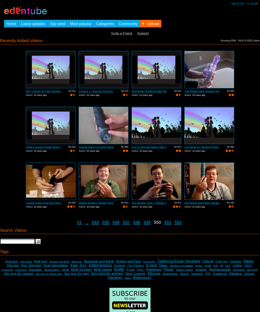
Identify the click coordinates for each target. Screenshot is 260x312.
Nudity (119, 269)
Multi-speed (103, 270)
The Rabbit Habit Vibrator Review (201, 91)
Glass (163, 265)
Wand (127, 278)
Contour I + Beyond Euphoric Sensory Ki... (96, 91)
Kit (221, 265)
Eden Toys (78, 265)
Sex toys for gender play (49, 274)
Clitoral (207, 261)
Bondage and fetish (99, 261)
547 (126, 222)
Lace (227, 265)
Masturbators (52, 269)
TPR (208, 273)
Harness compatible (181, 265)
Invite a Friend (121, 33)
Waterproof (142, 278)
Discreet (13, 265)
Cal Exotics (149, 261)
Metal (65, 269)
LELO (248, 265)
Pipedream (153, 269)
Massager (35, 269)
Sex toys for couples (18, 273)
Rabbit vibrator (184, 269)
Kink (215, 265)
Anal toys (40, 261)
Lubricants (20, 269)
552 (178, 222)
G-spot (151, 265)
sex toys (252, 269)
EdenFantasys (100, 265)
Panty (140, 269)
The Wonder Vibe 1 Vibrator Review (149, 202)
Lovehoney (7, 269)
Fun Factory (135, 265)
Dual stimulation (56, 265)
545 (105, 222)
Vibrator (249, 273)
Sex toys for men (76, 273)
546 (116, 222)
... (87, 222)
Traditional (220, 273)
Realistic (201, 269)
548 (136, 222)
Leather (237, 265)
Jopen (198, 265)
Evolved (119, 265)
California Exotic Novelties (179, 261)
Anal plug (11, 261)
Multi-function (81, 270)
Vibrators (115, 278)
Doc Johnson (31, 265)
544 (95, 222)
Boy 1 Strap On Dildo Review (43, 91)
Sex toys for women (107, 274)
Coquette (235, 261)
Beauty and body (59, 261)
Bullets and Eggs (128, 261)
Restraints (239, 269)
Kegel (208, 265)
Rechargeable (220, 270)
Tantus (184, 273)
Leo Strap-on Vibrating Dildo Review (201, 147)
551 (167, 222)
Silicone (153, 274)
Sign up (238, 3)
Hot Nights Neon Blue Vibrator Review (201, 202)
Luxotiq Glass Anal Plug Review (43, 202)
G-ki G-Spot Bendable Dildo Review (149, 147)
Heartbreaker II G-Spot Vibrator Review (96, 147)
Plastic (169, 270)
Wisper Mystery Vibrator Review (96, 202)
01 (79, 222)
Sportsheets (170, 273)
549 (147, 222)
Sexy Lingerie (135, 273)
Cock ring (221, 261)
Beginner (76, 261)
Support (143, 33)
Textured (197, 273)
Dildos (248, 261)
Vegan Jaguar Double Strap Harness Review (43, 147)
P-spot (131, 269)
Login (253, 3)
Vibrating (235, 273)
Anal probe (26, 261)
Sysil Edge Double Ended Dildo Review (149, 91)
